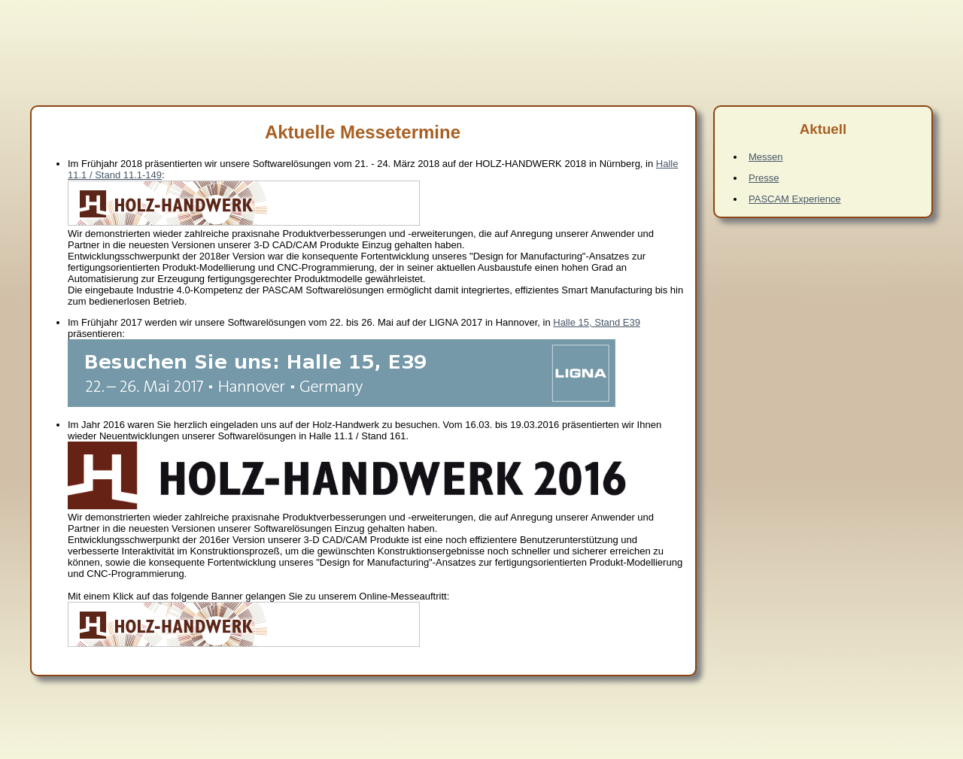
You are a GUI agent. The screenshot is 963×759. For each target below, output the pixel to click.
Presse (764, 178)
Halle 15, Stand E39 (596, 322)
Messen (766, 156)
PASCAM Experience (795, 199)
